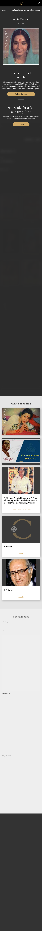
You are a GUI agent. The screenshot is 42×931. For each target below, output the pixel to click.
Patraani (8, 546)
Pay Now (21, 124)
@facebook (6, 693)
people (5, 10)
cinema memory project (21, 510)
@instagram (6, 622)
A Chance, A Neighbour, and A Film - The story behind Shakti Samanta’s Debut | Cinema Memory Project (21, 500)
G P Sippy (8, 590)
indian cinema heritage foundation (26, 10)
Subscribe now (21, 94)
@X (3, 631)
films (21, 553)
